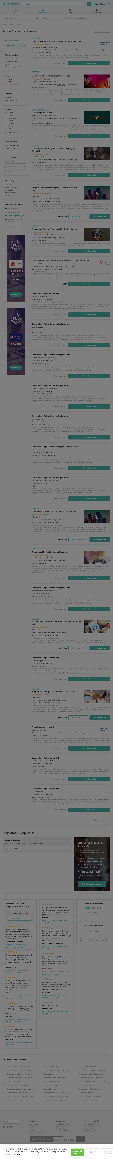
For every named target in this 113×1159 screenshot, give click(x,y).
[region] (56, 1151)
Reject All (93, 1152)
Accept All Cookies (77, 1152)
